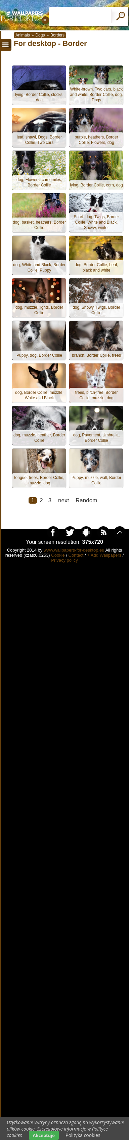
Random (86, 500)
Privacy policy (64, 560)
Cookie (57, 555)
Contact (76, 555)
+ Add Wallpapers (104, 555)
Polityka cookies (83, 1135)
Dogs (40, 35)
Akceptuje (44, 1135)
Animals (22, 35)
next (63, 500)
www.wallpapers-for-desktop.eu (74, 550)
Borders (57, 35)
